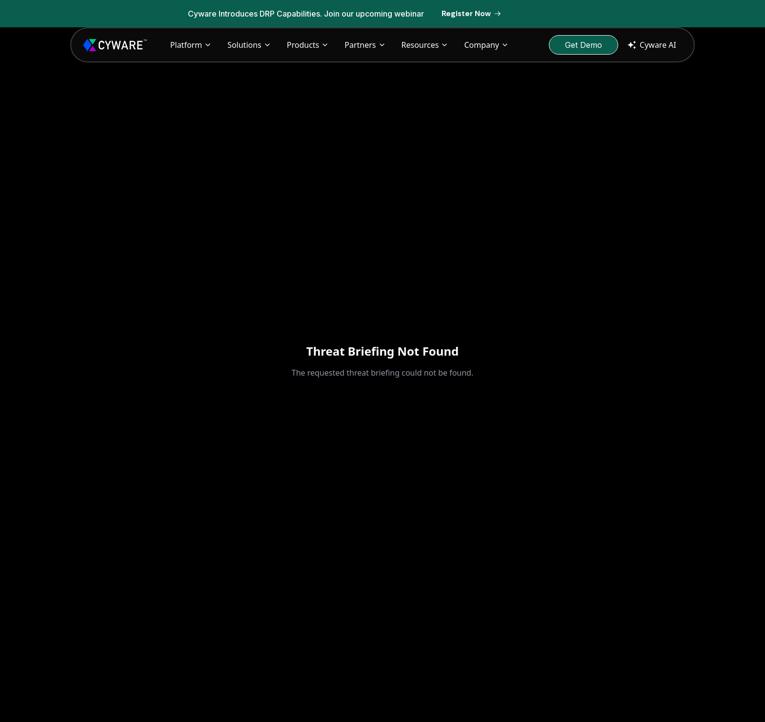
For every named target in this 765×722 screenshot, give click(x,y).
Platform (191, 45)
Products (308, 45)
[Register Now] (471, 13)
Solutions (249, 45)
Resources (425, 45)
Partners (364, 45)
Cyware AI (651, 45)
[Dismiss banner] (582, 13)
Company (486, 45)
